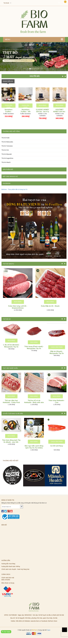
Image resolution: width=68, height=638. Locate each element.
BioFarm (34, 630)
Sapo (48, 630)
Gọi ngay (6, 632)
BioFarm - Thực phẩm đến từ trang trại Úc (14, 189)
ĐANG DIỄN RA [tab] (8, 81)
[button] (2, 56)
